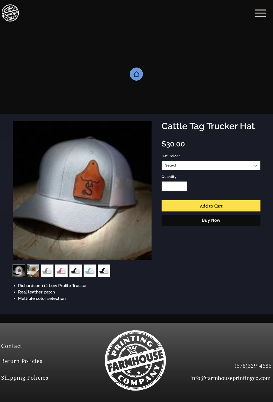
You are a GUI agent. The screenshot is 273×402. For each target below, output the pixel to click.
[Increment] (183, 186)
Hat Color (171, 156)
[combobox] (211, 165)
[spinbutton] (174, 186)
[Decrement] (165, 186)
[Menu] (260, 12)
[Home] (136, 74)
